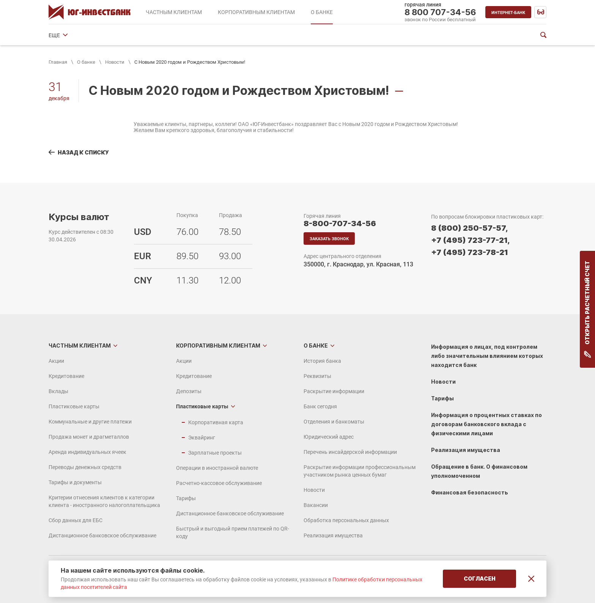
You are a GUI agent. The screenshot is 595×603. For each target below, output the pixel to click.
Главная (58, 62)
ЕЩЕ (460, 35)
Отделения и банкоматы (280, 35)
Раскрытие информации (165, 35)
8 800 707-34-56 (440, 12)
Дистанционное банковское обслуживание (102, 535)
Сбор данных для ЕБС (75, 520)
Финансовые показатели (413, 35)
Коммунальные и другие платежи (90, 422)
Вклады (58, 391)
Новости (114, 62)
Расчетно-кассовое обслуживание (219, 483)
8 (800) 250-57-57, (469, 228)
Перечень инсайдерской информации (350, 452)
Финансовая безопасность (469, 492)
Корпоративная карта (215, 422)
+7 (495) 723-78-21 (469, 252)
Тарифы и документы (75, 482)
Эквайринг (201, 438)
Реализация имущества (333, 535)
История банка (67, 35)
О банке (86, 62)
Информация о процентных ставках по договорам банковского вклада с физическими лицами (486, 424)
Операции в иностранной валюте (217, 468)
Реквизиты (110, 35)
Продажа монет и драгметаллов (89, 437)
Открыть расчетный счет (587, 309)
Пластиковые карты (74, 406)
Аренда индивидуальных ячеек (87, 452)
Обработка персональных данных (346, 520)
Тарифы (186, 498)
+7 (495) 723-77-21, (470, 240)
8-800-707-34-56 (340, 223)
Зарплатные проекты (215, 453)
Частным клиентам (80, 345)
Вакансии (316, 505)
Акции (56, 361)
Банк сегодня (223, 35)
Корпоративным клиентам (218, 345)
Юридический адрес (347, 35)
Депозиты (188, 391)
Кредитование (66, 376)
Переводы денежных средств (85, 467)
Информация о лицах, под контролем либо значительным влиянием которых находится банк (487, 355)
